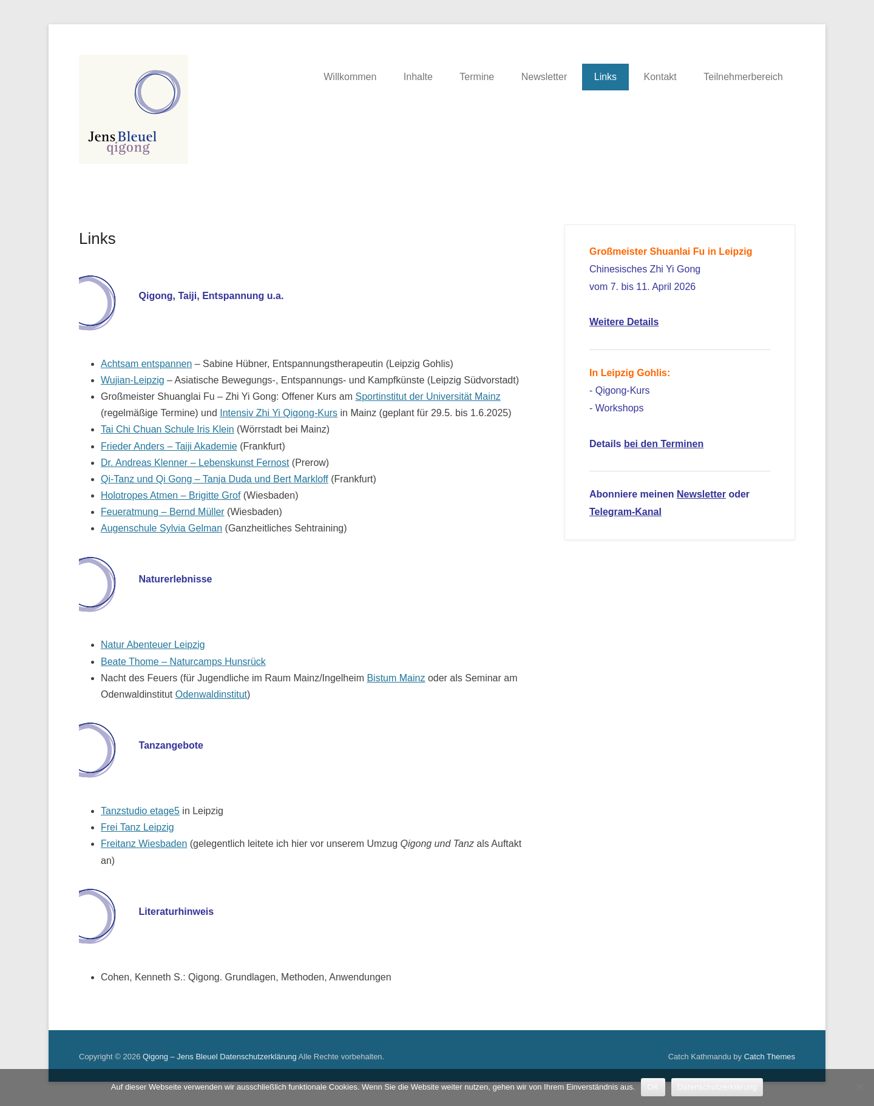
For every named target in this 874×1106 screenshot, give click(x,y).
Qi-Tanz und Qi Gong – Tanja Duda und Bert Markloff (214, 479)
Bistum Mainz (396, 678)
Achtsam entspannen (146, 364)
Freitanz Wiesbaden (144, 843)
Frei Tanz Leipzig (137, 827)
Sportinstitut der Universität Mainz (427, 396)
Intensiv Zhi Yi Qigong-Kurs (278, 413)
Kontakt (660, 77)
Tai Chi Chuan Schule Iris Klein (167, 429)
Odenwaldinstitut (211, 694)
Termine (476, 77)
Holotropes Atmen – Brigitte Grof (170, 495)
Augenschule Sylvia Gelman (161, 528)
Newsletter (544, 77)
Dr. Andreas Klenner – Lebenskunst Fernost (195, 462)
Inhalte (418, 77)
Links (605, 77)
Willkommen (350, 77)
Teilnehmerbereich (743, 77)
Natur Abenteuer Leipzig (153, 644)
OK (653, 1086)
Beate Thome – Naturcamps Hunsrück (183, 661)
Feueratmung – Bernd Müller (163, 512)
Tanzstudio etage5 (140, 811)
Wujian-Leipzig (132, 380)
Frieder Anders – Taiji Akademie (169, 446)
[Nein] (859, 1087)
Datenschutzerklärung (258, 1056)
